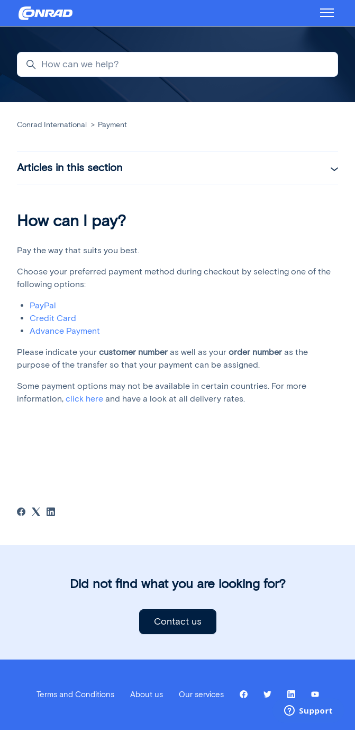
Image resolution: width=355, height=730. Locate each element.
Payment (112, 124)
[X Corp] (36, 513)
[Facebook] (21, 513)
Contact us (178, 621)
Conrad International (52, 124)
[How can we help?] (177, 64)
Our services (201, 694)
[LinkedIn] (51, 513)
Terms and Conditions (75, 694)
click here (84, 399)
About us (146, 694)
